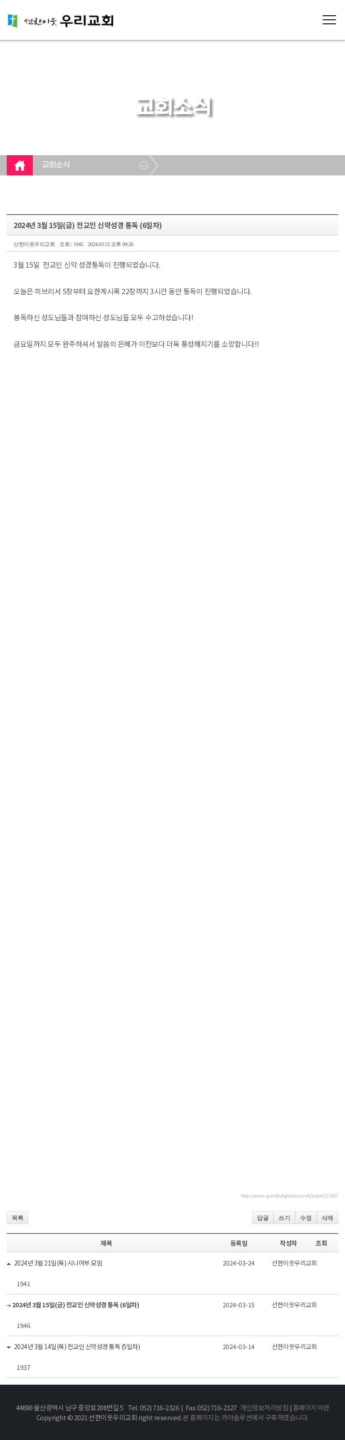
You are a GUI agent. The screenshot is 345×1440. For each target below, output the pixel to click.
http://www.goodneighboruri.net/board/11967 (289, 1195)
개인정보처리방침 (264, 1407)
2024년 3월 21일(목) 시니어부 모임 (58, 1262)
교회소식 (56, 165)
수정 (306, 1218)
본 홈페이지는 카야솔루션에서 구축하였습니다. (246, 1417)
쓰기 (284, 1218)
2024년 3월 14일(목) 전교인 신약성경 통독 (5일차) (77, 1346)
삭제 (327, 1218)
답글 (263, 1218)
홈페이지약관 (311, 1407)
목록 (17, 1218)
